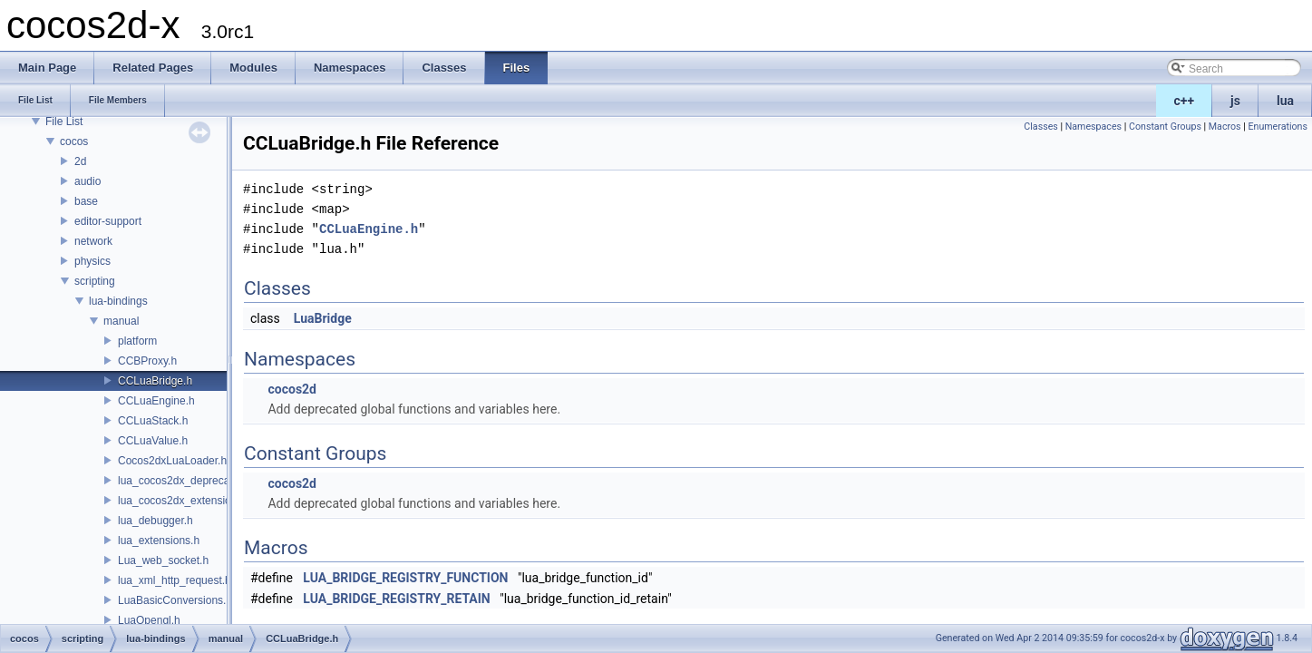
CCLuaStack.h (153, 420)
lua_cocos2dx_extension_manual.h (202, 500)
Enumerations (1277, 126)
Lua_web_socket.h (163, 560)
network (93, 241)
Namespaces (1093, 126)
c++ (1184, 100)
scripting (94, 281)
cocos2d (291, 389)
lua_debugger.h (155, 520)
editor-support (107, 221)
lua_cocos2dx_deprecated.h (186, 480)
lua (1285, 100)
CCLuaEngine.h (156, 401)
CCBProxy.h (147, 361)
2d (80, 161)
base (86, 201)
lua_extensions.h (158, 540)
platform (137, 341)
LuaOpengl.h (149, 620)
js (1235, 100)
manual (121, 321)
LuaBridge (323, 318)
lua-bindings (118, 301)
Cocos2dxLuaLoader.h (172, 460)
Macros (1225, 126)
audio (87, 181)
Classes (1040, 126)
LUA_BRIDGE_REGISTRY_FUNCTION (405, 577)
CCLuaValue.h (153, 440)
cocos (74, 141)
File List (64, 121)
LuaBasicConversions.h (175, 600)
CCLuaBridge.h (155, 381)
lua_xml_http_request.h (174, 580)
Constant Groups (1165, 126)
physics (92, 261)
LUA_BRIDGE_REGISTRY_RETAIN (396, 598)
